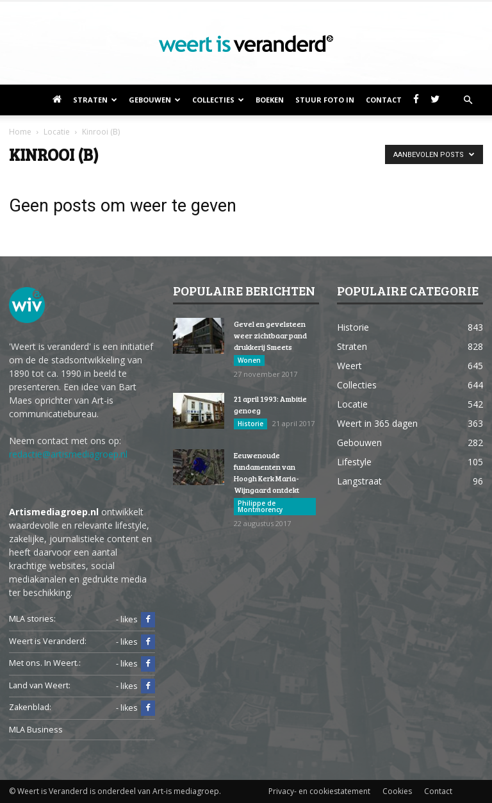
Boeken (270, 99)
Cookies (397, 791)
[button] (467, 100)
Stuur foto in (324, 99)
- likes (135, 619)
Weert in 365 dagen (377, 423)
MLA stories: (32, 618)
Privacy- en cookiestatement (319, 791)
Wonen (249, 360)
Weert (349, 366)
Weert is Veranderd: (47, 641)
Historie (250, 423)
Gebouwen (155, 99)
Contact (384, 99)
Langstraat (359, 481)
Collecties (218, 99)
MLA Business (36, 729)
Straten (95, 99)
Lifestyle (354, 462)
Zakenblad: (30, 707)
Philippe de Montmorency (260, 506)
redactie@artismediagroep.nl (68, 454)
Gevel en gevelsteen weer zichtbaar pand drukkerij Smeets (270, 335)
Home (20, 131)
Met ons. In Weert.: (45, 663)
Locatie (352, 404)
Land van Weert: (39, 685)
